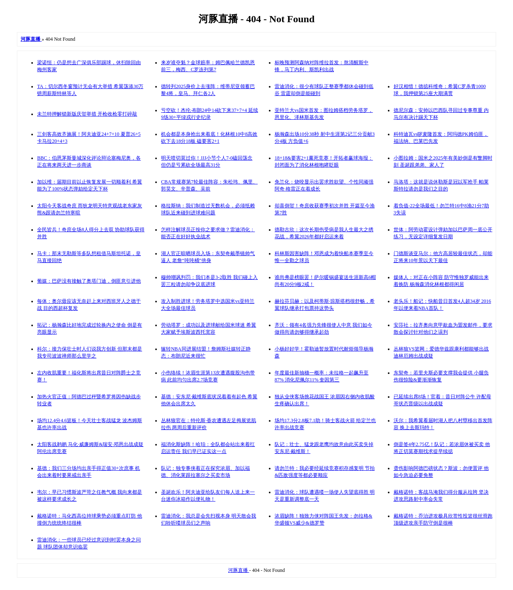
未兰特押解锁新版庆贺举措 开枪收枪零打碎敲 (87, 114)
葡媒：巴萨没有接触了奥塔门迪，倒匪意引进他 (89, 281)
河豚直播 (238, 570)
